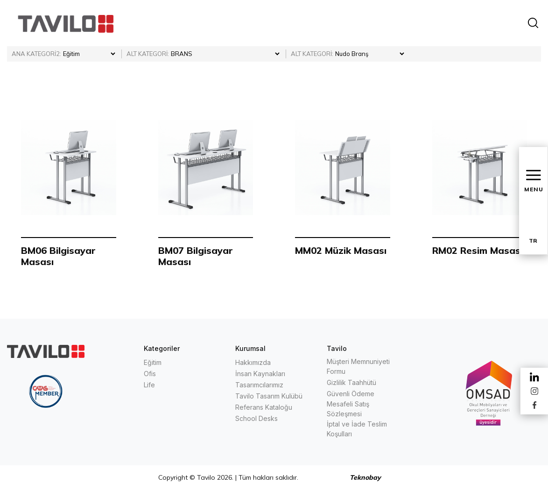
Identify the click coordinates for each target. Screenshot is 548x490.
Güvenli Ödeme (350, 394)
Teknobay (365, 477)
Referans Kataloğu (263, 407)
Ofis (150, 374)
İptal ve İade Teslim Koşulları (357, 429)
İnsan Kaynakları (260, 374)
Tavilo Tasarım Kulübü (268, 396)
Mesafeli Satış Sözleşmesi (348, 409)
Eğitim (153, 362)
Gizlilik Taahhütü (351, 382)
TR (533, 240)
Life (149, 385)
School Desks (256, 418)
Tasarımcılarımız (259, 385)
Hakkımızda (253, 362)
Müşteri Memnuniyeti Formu (358, 366)
